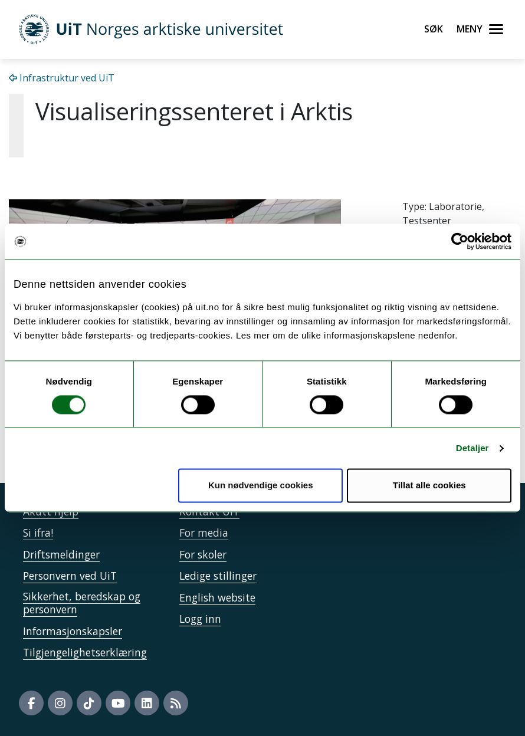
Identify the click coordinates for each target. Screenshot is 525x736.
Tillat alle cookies (429, 486)
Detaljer (472, 448)
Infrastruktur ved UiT (61, 77)
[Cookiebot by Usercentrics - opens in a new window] (459, 241)
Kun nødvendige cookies (260, 486)
